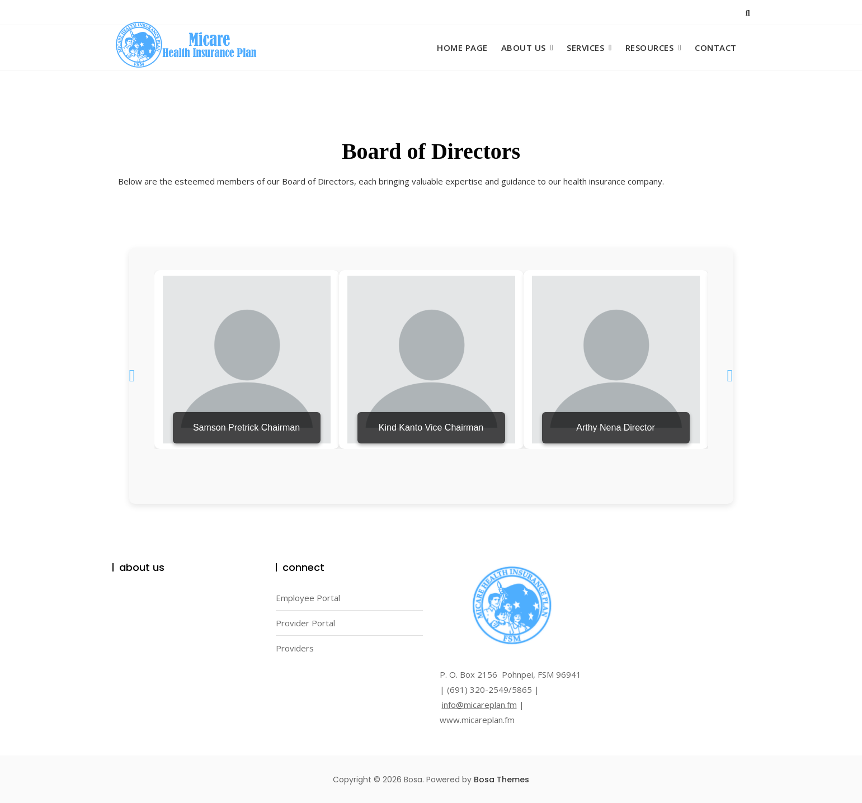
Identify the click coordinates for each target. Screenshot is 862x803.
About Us (523, 47)
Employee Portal (308, 597)
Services (585, 47)
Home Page (462, 47)
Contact (716, 47)
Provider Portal (305, 623)
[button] (132, 375)
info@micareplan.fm (479, 704)
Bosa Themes (501, 779)
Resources (649, 47)
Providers (295, 648)
